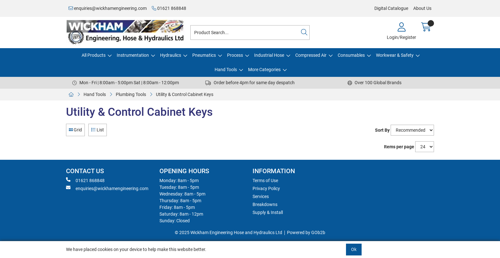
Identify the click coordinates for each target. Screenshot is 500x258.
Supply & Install (268, 212)
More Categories (264, 69)
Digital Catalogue (391, 8)
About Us (422, 8)
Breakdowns (265, 204)
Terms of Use (265, 180)
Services (261, 196)
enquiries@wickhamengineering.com (108, 8)
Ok (354, 249)
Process (235, 55)
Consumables (351, 55)
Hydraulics (170, 55)
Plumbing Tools (131, 94)
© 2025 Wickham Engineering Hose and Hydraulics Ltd (228, 232)
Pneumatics (204, 55)
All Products (94, 55)
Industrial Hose (269, 55)
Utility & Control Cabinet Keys (184, 94)
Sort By (382, 130)
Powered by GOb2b (306, 232)
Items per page (399, 146)
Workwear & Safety (395, 55)
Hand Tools (226, 69)
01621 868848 (169, 8)
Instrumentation (133, 55)
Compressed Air (311, 55)
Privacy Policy (266, 188)
